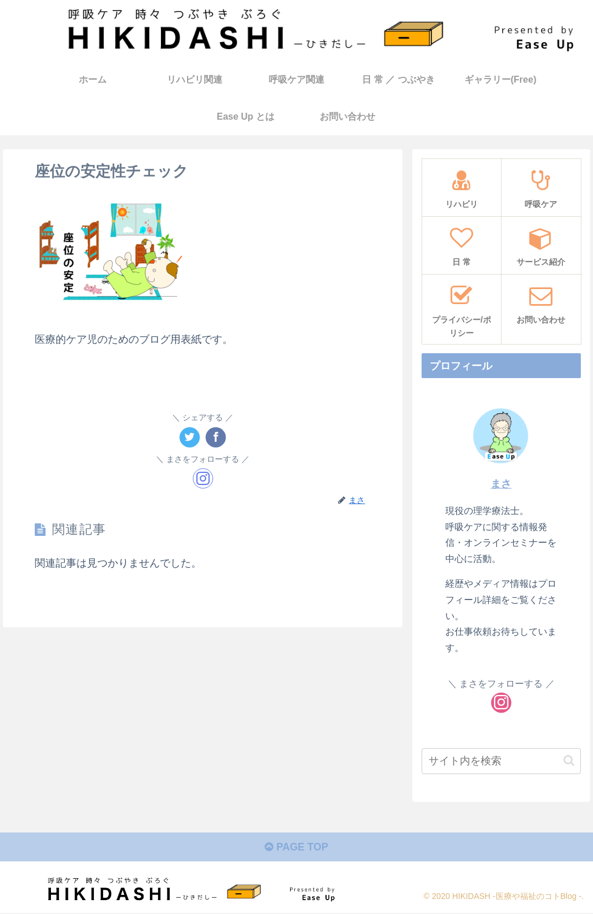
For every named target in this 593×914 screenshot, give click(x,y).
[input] (501, 761)
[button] (569, 760)
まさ (500, 484)
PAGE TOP (296, 848)
